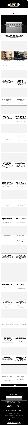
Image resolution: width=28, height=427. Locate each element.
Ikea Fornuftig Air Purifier (7, 182)
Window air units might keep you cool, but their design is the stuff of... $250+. (7, 340)
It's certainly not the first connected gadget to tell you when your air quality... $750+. (7, 285)
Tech (12, 9)
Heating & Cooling (8, 60)
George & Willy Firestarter (20, 338)
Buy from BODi (7, 307)
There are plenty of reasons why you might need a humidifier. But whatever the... (20, 377)
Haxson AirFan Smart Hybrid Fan (7, 164)
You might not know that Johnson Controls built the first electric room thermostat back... (7, 322)
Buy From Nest (23, 85)
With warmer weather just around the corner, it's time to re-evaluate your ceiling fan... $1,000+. (20, 360)
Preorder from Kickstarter (22, 324)
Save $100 (21, 162)
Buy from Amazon (22, 222)
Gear (5, 9)
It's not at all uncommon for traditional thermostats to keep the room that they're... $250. (7, 378)
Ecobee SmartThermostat (21, 218)
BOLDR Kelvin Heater (7, 80)
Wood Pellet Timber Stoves (20, 182)
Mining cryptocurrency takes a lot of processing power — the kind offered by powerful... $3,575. (21, 257)
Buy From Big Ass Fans (23, 362)
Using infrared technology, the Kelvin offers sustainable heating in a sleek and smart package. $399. (7, 82)
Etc (23, 9)
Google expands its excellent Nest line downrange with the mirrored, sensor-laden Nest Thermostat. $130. (7, 220)
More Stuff (14, 385)
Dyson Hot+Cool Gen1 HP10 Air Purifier (7, 117)
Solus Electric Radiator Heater (7, 237)
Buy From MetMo (20, 205)
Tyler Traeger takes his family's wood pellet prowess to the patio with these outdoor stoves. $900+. (20, 184)
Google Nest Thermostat (7, 218)
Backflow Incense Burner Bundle (7, 62)
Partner (6, 79)
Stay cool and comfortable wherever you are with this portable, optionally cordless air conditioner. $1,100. (21, 64)
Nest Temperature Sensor (7, 255)
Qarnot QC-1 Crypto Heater (21, 255)
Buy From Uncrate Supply (9, 67)
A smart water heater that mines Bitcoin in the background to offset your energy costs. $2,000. (14, 37)
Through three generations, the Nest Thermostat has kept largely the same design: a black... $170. (21, 286)
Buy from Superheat (16, 39)
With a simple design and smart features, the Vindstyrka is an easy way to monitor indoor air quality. (20, 138)
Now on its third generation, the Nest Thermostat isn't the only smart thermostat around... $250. (7, 359)
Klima (7, 135)
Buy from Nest (9, 259)
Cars (10, 9)
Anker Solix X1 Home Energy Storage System (20, 117)
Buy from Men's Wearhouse (7, 103)
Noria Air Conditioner (7, 338)
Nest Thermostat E (20, 284)
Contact (9, 412)
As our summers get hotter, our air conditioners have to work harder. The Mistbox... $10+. (21, 322)
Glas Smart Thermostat (7, 320)
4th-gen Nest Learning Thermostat (21, 81)
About (6, 412)
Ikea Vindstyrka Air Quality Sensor (21, 135)
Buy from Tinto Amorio (21, 307)
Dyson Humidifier (20, 376)
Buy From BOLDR (9, 84)
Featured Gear (7, 301)
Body (21, 9)
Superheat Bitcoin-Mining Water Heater (14, 35)
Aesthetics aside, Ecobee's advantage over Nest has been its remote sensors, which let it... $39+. (7, 257)
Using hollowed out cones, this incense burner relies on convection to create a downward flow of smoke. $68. (7, 64)
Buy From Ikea (23, 140)
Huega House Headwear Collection (20, 100)
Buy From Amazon (22, 67)
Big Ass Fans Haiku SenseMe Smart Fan (20, 358)
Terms (21, 412)
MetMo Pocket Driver (21, 201)
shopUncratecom (14, 0)
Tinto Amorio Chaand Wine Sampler (21, 303)
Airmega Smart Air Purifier (7, 284)
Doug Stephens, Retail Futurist (14, 405)
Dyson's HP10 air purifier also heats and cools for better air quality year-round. (7, 119)
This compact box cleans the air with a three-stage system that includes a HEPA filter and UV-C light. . (21, 165)
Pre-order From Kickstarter (9, 242)
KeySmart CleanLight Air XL (20, 163)
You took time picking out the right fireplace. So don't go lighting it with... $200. (20, 340)
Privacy (19, 412)
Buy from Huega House (21, 103)
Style (7, 9)
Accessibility (15, 412)
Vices (19, 9)
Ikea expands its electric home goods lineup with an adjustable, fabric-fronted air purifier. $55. (7, 184)
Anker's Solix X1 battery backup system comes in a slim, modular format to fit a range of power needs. (21, 119)
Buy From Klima (9, 139)
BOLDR (8, 79)
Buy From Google (9, 222)
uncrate (19, 0)
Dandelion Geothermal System (21, 237)
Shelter (15, 9)
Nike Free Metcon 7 (7, 201)
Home (4, 60)
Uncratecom (9, 0)
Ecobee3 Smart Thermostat (7, 376)
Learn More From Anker (22, 121)
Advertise (12, 412)
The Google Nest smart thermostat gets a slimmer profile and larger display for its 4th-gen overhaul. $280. (20, 83)
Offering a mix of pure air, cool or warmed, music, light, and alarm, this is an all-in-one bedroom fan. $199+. (7, 166)
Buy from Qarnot (22, 259)
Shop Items (9, 380)
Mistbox (20, 320)
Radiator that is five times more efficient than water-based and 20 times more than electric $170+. (7, 239)
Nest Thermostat (7, 357)
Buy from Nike (7, 205)
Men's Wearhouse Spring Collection (7, 100)
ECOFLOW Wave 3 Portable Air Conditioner (21, 62)
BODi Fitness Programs (7, 302)
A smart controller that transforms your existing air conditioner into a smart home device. (7, 137)
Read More (10, 39)
